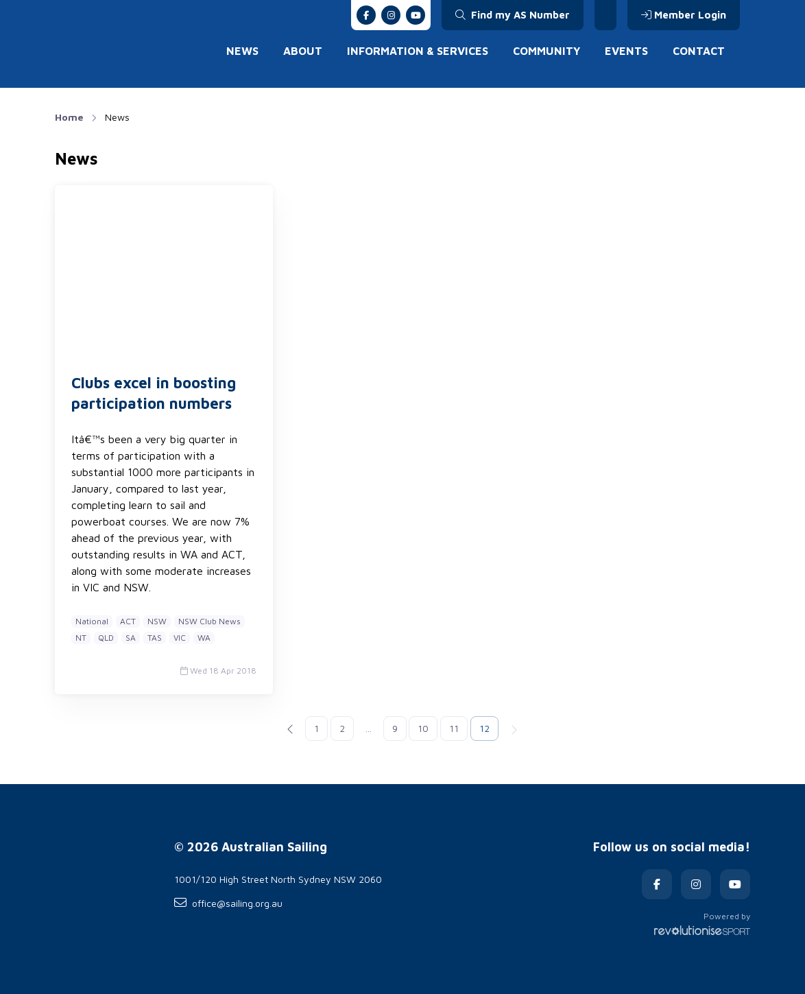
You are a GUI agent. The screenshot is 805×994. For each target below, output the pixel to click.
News (242, 51)
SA (130, 637)
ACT (128, 621)
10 (423, 728)
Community (546, 51)
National (91, 621)
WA (204, 637)
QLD (106, 637)
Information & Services (417, 51)
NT (80, 637)
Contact (699, 51)
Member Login (683, 15)
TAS (154, 637)
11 (454, 728)
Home (69, 117)
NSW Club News (209, 621)
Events (626, 51)
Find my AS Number (512, 15)
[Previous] (290, 728)
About (302, 51)
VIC (179, 637)
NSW (157, 621)
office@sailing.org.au (228, 903)
